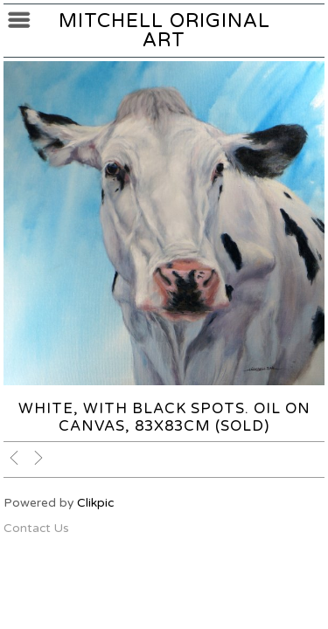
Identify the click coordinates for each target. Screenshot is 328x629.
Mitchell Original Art (164, 31)
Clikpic (95, 502)
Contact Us (36, 528)
